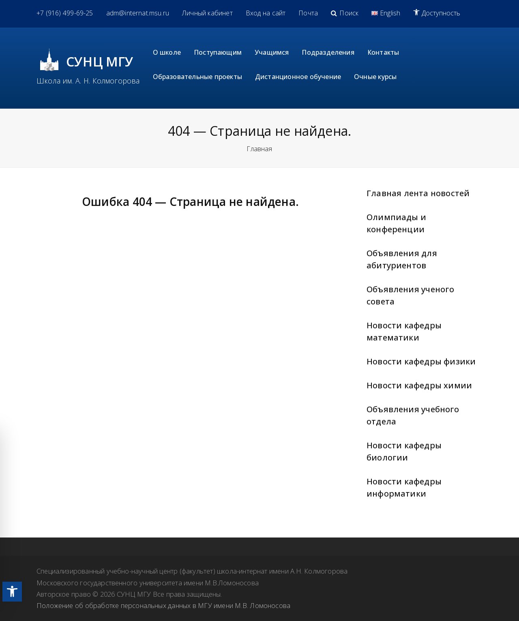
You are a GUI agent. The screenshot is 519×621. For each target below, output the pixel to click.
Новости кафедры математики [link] (404, 331)
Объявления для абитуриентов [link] (402, 259)
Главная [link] (259, 148)
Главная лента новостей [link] (418, 193)
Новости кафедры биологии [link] (404, 451)
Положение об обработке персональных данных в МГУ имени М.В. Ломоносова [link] (163, 605)
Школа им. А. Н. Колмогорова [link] (88, 81)
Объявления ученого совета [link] (410, 295)
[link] (12, 592)
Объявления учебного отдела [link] (413, 415)
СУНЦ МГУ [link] (100, 61)
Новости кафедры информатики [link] (404, 487)
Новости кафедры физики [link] (421, 361)
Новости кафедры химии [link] (419, 385)
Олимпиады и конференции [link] (396, 223)
